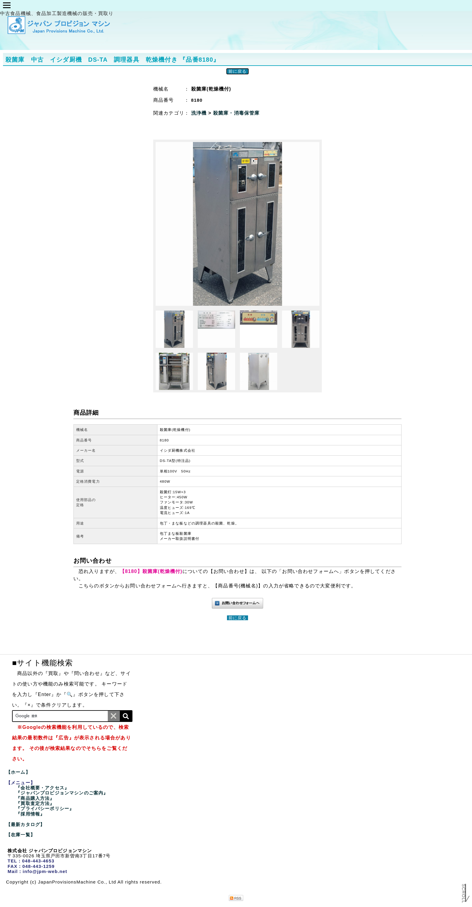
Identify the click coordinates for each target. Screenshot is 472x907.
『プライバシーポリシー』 (45, 808)
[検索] (126, 716)
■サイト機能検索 (42, 662)
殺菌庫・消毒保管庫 (236, 113)
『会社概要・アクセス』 (42, 787)
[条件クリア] (114, 716)
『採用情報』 (30, 813)
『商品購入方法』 (35, 798)
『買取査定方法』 (35, 803)
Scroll (463, 890)
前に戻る (237, 71)
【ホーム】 (18, 772)
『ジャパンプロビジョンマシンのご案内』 (62, 792)
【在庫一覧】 (20, 834)
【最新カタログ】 (25, 824)
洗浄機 (199, 113)
